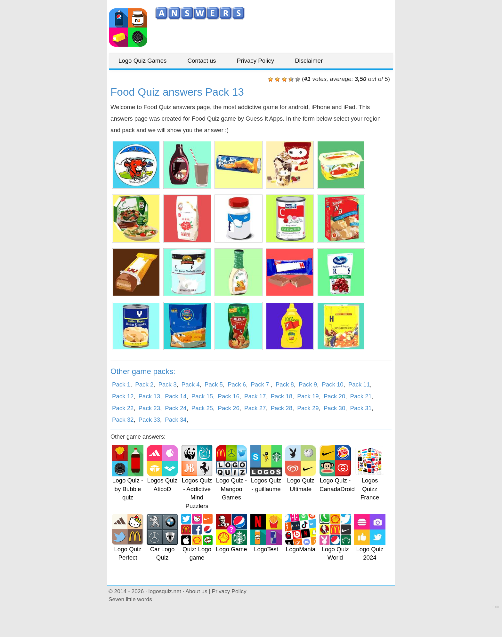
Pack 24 (175, 408)
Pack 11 (359, 384)
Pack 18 (281, 396)
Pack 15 (202, 396)
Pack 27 (255, 408)
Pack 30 (334, 408)
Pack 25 (202, 408)
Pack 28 (281, 408)
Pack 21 (360, 396)
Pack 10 (332, 384)
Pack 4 (191, 384)
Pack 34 (175, 419)
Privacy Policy (255, 60)
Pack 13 (149, 396)
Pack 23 (149, 408)
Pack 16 (228, 396)
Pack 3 (167, 384)
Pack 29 (308, 408)
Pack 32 (123, 419)
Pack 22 (123, 408)
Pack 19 (308, 396)
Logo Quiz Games (142, 60)
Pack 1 (121, 384)
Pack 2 (144, 384)
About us (196, 591)
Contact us (202, 60)
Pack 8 (285, 384)
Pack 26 (228, 408)
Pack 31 (360, 408)
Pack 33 (149, 419)
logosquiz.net (165, 591)
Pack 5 (214, 384)
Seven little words (130, 599)
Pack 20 (334, 396)
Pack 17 (255, 396)
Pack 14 (175, 396)
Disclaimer (309, 60)
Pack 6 (237, 384)
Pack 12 (123, 396)
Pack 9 (308, 384)
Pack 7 (261, 384)
